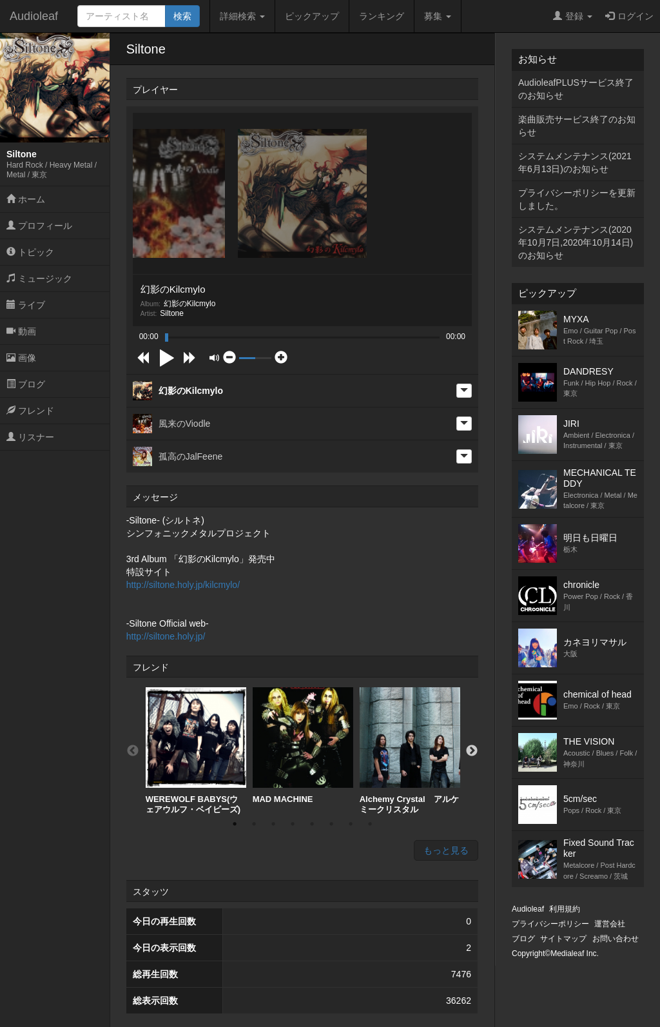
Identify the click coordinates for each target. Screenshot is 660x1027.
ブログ (25, 384)
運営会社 (609, 923)
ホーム (25, 199)
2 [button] (254, 823)
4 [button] (292, 823)
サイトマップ (563, 938)
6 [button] (331, 823)
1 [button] (234, 823)
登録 (572, 16)
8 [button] (370, 823)
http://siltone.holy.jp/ (166, 636)
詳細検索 (242, 16)
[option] (196, 750)
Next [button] (471, 751)
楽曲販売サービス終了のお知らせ (577, 125)
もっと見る (446, 850)
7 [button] (350, 823)
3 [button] (273, 823)
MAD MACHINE (303, 745)
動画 (21, 331)
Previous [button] (132, 751)
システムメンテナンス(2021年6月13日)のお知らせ (575, 162)
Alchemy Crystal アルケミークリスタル (410, 750)
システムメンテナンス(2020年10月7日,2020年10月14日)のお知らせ (575, 242)
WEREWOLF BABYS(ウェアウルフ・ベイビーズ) (196, 750)
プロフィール (39, 225)
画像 (21, 358)
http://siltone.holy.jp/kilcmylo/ (183, 585)
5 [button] (312, 823)
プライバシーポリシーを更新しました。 (577, 199)
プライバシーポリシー (550, 923)
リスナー (30, 437)
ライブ (25, 305)
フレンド (30, 411)
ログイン (629, 16)
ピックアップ (312, 16)
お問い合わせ (615, 938)
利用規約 (564, 909)
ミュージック (39, 278)
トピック (30, 252)
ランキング (381, 16)
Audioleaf (34, 16)
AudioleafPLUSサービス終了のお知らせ (576, 89)
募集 (437, 16)
